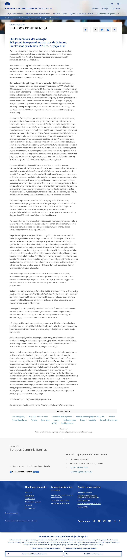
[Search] (101, 3)
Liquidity (92, 420)
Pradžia (7, 18)
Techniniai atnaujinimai (60, 500)
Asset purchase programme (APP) (90, 417)
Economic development (62, 417)
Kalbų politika (83, 507)
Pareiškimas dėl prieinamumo (89, 504)
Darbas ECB (116, 9)
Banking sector (67, 423)
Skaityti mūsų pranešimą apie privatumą (46, 548)
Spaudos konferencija (35, 18)
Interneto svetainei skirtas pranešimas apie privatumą (88, 496)
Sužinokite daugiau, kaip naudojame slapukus (81, 548)
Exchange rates (69, 420)
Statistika (56, 14)
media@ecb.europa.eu (82, 472)
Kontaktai (28, 505)
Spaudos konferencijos (52, 18)
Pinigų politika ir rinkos (15, 14)
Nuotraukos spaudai (33, 502)
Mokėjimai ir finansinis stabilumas (38, 14)
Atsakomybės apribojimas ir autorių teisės (62, 496)
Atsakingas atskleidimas (60, 503)
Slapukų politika (84, 500)
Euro (65, 14)
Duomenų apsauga (85, 492)
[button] (115, 3)
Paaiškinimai (30, 499)
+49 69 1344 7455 (80, 467)
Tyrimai (72, 14)
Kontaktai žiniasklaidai (22, 472)
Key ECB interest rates (38, 417)
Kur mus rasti (30, 508)
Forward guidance (19, 420)
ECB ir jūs (105, 9)
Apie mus (95, 9)
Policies (34, 420)
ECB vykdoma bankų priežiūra (108, 13)
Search (112, 3)
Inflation (111, 417)
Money (56, 420)
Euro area (45, 420)
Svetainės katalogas (12, 513)
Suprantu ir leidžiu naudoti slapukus (34, 554)
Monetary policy (18, 417)
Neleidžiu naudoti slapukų (93, 554)
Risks (82, 420)
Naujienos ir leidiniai (86, 14)
